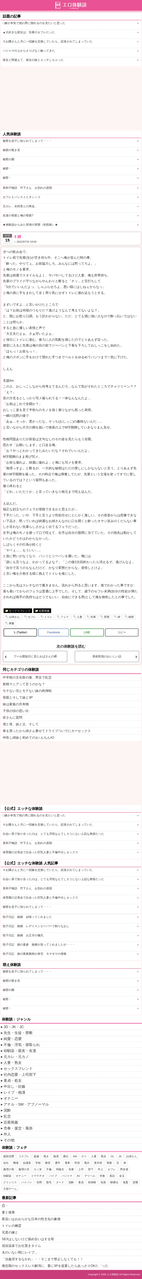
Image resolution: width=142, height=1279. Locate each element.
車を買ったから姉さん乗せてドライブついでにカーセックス (47, 731)
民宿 (77, 1162)
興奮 (11, 623)
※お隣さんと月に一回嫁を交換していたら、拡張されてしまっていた (48, 41)
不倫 (49, 1169)
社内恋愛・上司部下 (20, 1074)
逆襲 (135, 1182)
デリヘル (89, 1175)
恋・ (5, 1205)
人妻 (79, 616)
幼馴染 (7, 1175)
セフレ (32, 616)
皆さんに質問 (12, 717)
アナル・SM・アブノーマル (26, 1104)
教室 (48, 1162)
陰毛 (49, 1182)
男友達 (124, 1169)
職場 (15, 1162)
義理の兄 (23, 1169)
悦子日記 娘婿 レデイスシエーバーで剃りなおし (36, 926)
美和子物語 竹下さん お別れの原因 (29, 187)
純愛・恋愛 (13, 1039)
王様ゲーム (10, 1188)
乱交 (7, 1116)
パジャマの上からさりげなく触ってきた (29, 50)
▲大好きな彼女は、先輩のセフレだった (29, 32)
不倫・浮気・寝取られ (22, 1045)
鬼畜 (125, 1182)
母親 (109, 1162)
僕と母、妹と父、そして (21, 724)
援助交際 (8, 1156)
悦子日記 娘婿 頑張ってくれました (27, 916)
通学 (57, 1162)
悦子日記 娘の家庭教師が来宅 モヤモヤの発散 (34, 953)
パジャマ (66, 1175)
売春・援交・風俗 (18, 1128)
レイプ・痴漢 (14, 1092)
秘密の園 (8, 159)
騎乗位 (114, 1182)
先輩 (93, 616)
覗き (46, 1156)
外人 (7, 1134)
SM (75, 1156)
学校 (38, 1162)
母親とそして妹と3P (18, 697)
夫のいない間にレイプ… (20, 1252)
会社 (6, 1162)
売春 (102, 1175)
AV (78, 1175)
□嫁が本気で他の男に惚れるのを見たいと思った (34, 23)
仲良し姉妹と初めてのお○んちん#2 (28, 737)
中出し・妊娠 (14, 1086)
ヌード (60, 1182)
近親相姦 (44, 610)
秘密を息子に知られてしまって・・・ (27, 140)
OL (112, 1156)
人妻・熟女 (13, 1063)
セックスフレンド (20, 610)
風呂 (87, 1162)
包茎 (103, 1182)
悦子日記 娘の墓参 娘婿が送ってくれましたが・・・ (39, 944)
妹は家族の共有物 (16, 704)
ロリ (84, 1156)
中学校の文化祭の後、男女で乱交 (27, 677)
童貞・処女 (13, 1080)
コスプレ (23, 1156)
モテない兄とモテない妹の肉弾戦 (27, 691)
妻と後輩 (8, 1212)
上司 (81, 1169)
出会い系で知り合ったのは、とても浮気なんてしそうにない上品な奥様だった (53, 833)
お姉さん (14, 616)
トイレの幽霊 (11, 1226)
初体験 (92, 1182)
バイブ (53, 1175)
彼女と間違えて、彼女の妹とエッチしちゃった (33, 59)
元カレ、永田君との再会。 (20, 206)
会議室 (27, 1162)
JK (120, 1156)
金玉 (122, 1175)
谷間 (39, 1182)
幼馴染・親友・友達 (20, 1051)
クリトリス (10, 1182)
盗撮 (36, 1156)
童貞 (81, 1182)
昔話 (112, 1175)
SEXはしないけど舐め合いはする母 (28, 1239)
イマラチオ (38, 1175)
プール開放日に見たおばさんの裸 (35, 656)
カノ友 (38, 1169)
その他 (9, 1140)
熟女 (103, 1156)
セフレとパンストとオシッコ (21, 197)
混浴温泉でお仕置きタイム (21, 1246)
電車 (67, 1162)
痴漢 (56, 1156)
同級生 (60, 1169)
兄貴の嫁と (10, 1232)
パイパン (26, 1182)
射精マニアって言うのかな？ (24, 684)
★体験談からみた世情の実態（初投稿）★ (30, 224)
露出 (65, 1156)
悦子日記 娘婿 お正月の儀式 (23, 935)
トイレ (48, 616)
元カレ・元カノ (16, 1057)
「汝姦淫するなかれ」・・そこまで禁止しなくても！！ (42, 1259)
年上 (100, 1169)
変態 (106, 616)
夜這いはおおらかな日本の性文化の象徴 (31, 1219)
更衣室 (98, 1162)
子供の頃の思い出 (16, 711)
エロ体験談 (113, 1274)
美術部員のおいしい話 (106, 656)
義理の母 (8, 1169)
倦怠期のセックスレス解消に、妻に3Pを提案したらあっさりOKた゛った (55, 1266)
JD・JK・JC (14, 1027)
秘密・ (7, 168)
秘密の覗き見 (11, 150)
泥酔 (7, 1110)
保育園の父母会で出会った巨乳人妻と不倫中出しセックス (40, 852)
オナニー (11, 1098)
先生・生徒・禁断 (18, 1033)
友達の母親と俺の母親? (18, 215)
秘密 (131, 616)
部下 (90, 1169)
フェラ (64, 616)
